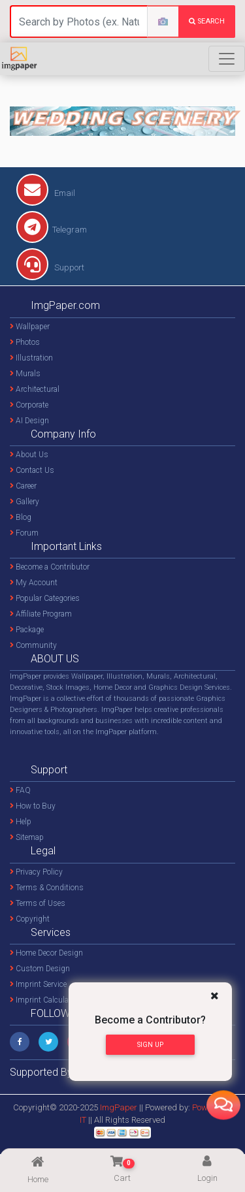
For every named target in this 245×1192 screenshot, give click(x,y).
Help (20, 821)
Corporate (29, 405)
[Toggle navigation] (226, 59)
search (207, 21)
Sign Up (150, 1044)
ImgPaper (118, 1107)
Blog (20, 517)
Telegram (51, 229)
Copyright (30, 919)
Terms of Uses (37, 903)
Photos (25, 342)
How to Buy (33, 806)
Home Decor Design (46, 953)
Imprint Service (38, 984)
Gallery (24, 501)
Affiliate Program (41, 614)
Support (50, 267)
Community (33, 645)
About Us (29, 454)
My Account (33, 582)
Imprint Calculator (44, 1000)
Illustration (31, 357)
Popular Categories (45, 598)
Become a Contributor (50, 567)
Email (45, 193)
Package (27, 629)
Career (23, 486)
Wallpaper (30, 326)
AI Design (29, 420)
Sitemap (27, 837)
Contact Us (32, 470)
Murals (25, 373)
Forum (24, 533)
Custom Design (40, 968)
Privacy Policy (36, 872)
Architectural (34, 389)
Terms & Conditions (47, 887)
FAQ (20, 790)
